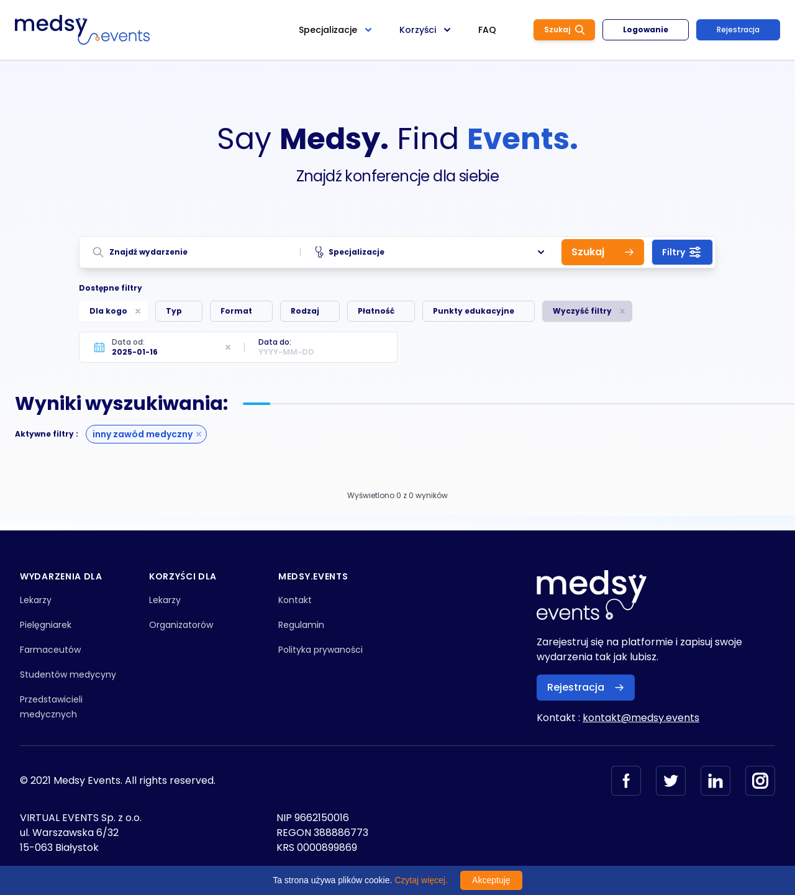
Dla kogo (108, 311)
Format (236, 311)
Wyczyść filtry (582, 311)
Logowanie (645, 29)
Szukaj (564, 29)
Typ (174, 311)
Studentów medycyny (68, 674)
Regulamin (301, 625)
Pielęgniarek (45, 625)
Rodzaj (305, 311)
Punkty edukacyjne (473, 311)
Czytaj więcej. (421, 880)
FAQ (487, 30)
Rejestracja (738, 29)
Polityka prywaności (320, 649)
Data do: (274, 342)
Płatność (376, 311)
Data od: (128, 342)
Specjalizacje (431, 252)
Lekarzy (36, 600)
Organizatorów (181, 625)
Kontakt (295, 600)
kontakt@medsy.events (641, 718)
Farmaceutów (50, 649)
